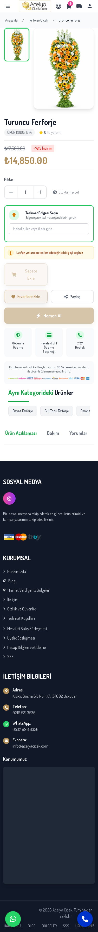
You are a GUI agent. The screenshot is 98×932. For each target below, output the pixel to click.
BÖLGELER (49, 926)
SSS (8, 656)
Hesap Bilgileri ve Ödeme (24, 647)
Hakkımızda (14, 571)
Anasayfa (11, 20)
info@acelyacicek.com (30, 746)
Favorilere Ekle (25, 296)
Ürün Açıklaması (21, 433)
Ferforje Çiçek (38, 20)
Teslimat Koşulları (19, 618)
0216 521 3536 (24, 712)
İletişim (10, 599)
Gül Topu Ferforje (57, 411)
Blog (9, 580)
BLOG (32, 926)
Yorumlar (78, 433)
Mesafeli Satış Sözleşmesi (25, 628)
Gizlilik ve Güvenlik (19, 608)
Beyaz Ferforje (23, 411)
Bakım (53, 433)
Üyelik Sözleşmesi (19, 638)
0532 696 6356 (25, 729)
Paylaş (72, 296)
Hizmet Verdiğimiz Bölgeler (26, 590)
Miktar (8, 179)
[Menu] (7, 6)
